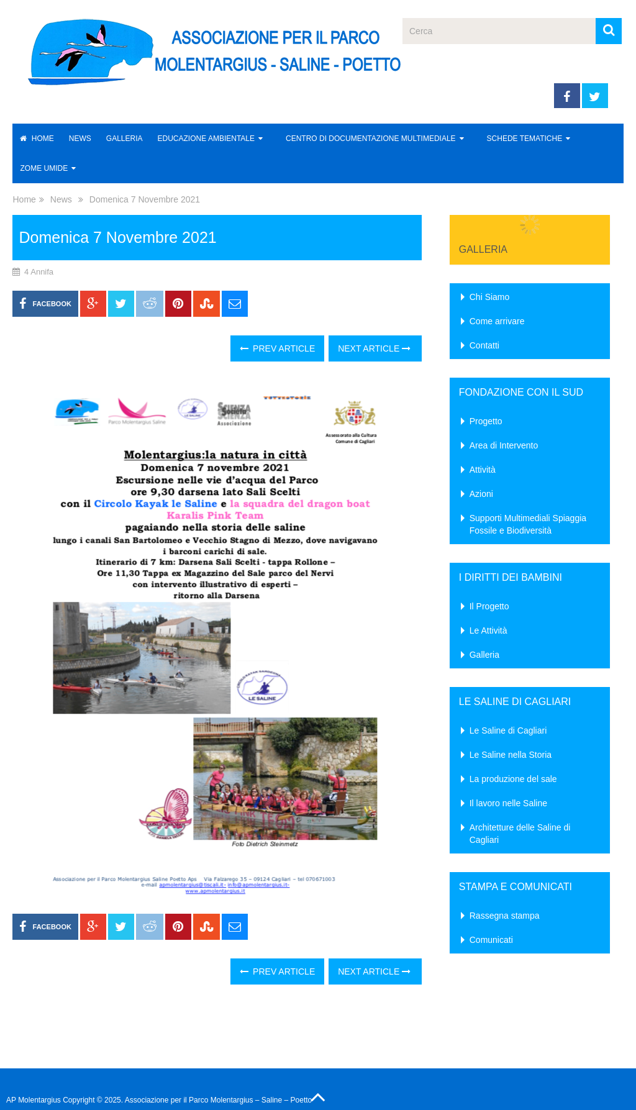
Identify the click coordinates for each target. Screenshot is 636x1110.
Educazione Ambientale (206, 138)
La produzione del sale (513, 779)
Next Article (374, 348)
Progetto (486, 421)
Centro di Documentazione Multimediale (371, 138)
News (80, 138)
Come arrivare (497, 321)
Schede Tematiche (525, 138)
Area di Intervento (504, 445)
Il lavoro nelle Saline (508, 803)
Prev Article (277, 348)
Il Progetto (489, 606)
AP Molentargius (33, 1100)
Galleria (124, 138)
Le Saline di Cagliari (508, 730)
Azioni (481, 494)
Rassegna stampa (505, 916)
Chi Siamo (490, 297)
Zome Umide (44, 168)
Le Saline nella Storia (511, 755)
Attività (483, 470)
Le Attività (488, 630)
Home (36, 138)
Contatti (484, 345)
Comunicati (491, 940)
